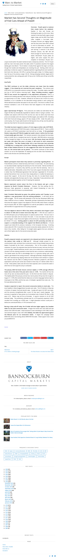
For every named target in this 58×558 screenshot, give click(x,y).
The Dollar (35, 451)
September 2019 (9, 488)
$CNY (20, 459)
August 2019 (8, 490)
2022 (6, 476)
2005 (6, 528)
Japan (11, 451)
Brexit (12, 13)
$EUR (29, 451)
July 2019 (7, 492)
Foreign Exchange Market (19, 456)
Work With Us (6, 548)
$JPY (46, 451)
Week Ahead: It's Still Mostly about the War (21, 419)
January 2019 (8, 503)
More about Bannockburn (29, 388)
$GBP (16, 453)
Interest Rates (41, 456)
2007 (6, 525)
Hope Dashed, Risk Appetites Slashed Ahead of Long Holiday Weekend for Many (31, 437)
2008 (6, 523)
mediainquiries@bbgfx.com (37, 398)
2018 (6, 505)
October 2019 (8, 486)
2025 (6, 471)
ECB (41, 451)
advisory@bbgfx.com (40, 409)
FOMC (14, 459)
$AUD (38, 453)
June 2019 (7, 494)
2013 (6, 514)
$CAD (43, 453)
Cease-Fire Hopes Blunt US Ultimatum (20, 425)
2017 (6, 507)
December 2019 (9, 483)
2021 (6, 478)
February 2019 (9, 501)
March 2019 (8, 499)
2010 (6, 519)
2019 (6, 481)
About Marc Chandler (8, 546)
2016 (6, 508)
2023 (6, 474)
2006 (6, 526)
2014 (6, 512)
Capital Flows (8, 459)
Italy (35, 13)
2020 (6, 480)
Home (5, 13)
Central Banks (8, 456)
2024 (6, 472)
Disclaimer (5, 550)
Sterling (33, 453)
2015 (6, 510)
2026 (6, 469)
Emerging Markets (24, 453)
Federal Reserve (29, 13)
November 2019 (9, 485)
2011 (6, 517)
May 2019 (7, 495)
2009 (6, 521)
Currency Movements (20, 13)
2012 (6, 516)
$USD (9, 13)
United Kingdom (31, 456)
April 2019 (7, 497)
